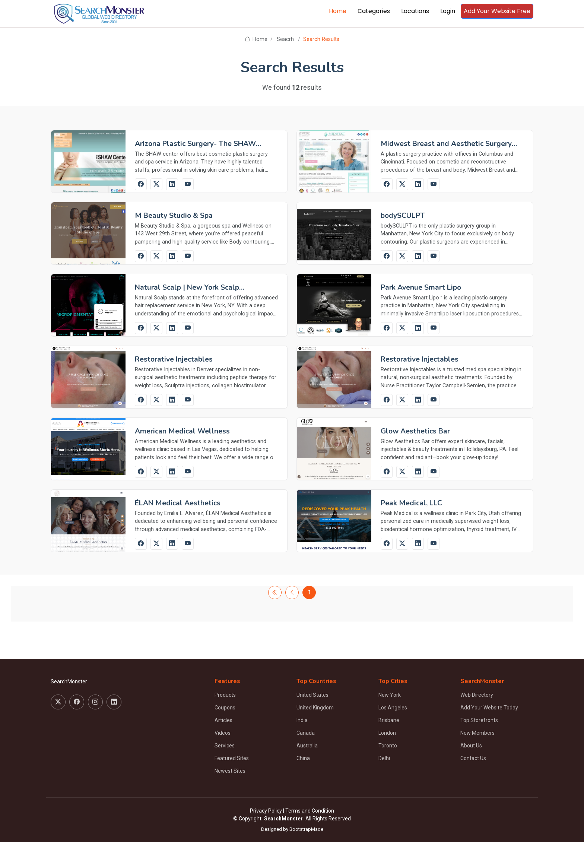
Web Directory (476, 695)
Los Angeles (392, 707)
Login (447, 11)
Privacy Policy (266, 811)
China (303, 758)
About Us (471, 745)
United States (312, 695)
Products (225, 695)
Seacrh (285, 39)
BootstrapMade (306, 829)
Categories (374, 11)
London (387, 732)
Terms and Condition (309, 811)
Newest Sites (230, 770)
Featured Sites (232, 758)
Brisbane (388, 720)
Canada (305, 732)
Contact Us (473, 758)
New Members (477, 732)
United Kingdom (315, 707)
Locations (415, 11)
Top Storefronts (479, 720)
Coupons (225, 707)
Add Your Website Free (497, 11)
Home (337, 11)
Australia (307, 745)
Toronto (387, 745)
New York (389, 695)
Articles (223, 720)
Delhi (384, 758)
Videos (223, 732)
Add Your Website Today (489, 707)
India (302, 720)
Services (225, 745)
